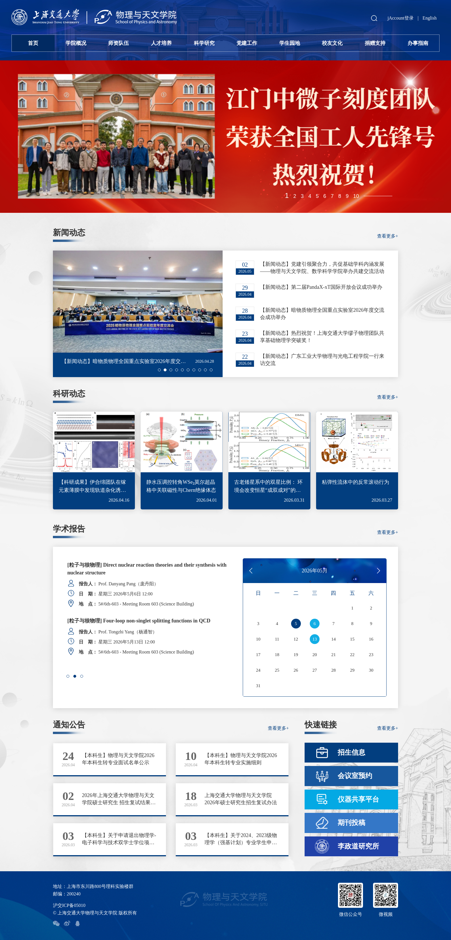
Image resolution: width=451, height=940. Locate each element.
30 (371, 670)
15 (352, 639)
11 (276, 639)
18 (277, 655)
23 (371, 655)
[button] (159, 369)
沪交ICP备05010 (69, 905)
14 (333, 639)
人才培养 (161, 43)
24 (258, 670)
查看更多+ (387, 236)
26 (296, 670)
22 (352, 655)
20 (314, 655)
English (430, 18)
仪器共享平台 (358, 799)
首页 (33, 43)
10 (356, 196)
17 (258, 655)
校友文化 (332, 43)
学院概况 (76, 43)
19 (296, 655)
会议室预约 (355, 775)
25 (277, 670)
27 (314, 670)
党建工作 (246, 43)
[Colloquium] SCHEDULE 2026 (102, 565)
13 (314, 639)
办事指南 (418, 43)
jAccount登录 (400, 18)
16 (371, 639)
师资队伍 (118, 43)
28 (333, 670)
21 (333, 655)
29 (352, 670)
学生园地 (289, 43)
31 (258, 686)
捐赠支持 (375, 43)
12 (296, 639)
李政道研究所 (358, 846)
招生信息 (351, 752)
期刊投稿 (351, 822)
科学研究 (204, 43)
